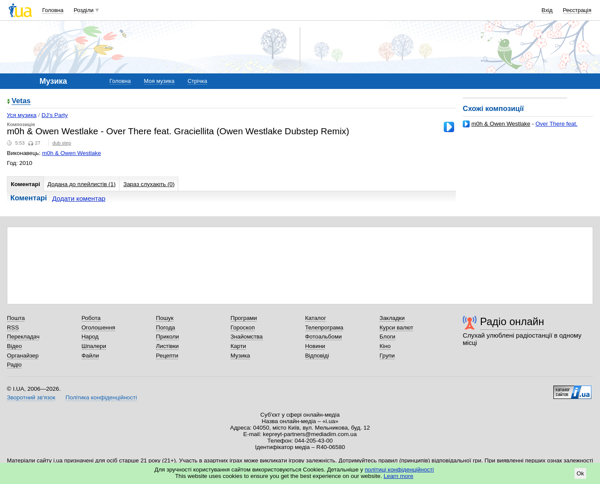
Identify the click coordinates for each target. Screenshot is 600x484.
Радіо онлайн (512, 321)
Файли (90, 355)
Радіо (14, 364)
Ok (580, 473)
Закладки (391, 318)
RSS (13, 327)
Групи (387, 355)
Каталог (315, 318)
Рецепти (167, 355)
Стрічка (197, 81)
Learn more (399, 476)
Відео (14, 346)
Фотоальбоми (323, 336)
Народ (90, 336)
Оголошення (98, 327)
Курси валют (396, 327)
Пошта (16, 318)
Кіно (385, 346)
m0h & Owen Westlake (500, 123)
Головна (52, 10)
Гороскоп (243, 327)
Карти (238, 346)
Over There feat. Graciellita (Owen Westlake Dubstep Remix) (520, 127)
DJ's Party (54, 115)
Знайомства (247, 336)
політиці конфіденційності (399, 469)
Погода (165, 327)
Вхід (547, 10)
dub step (61, 143)
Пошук (165, 318)
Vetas (21, 101)
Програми (244, 318)
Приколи (167, 336)
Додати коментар (78, 198)
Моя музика (159, 81)
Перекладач (23, 336)
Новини (315, 346)
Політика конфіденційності (101, 397)
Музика (240, 355)
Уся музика (22, 115)
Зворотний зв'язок (31, 397)
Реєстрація (577, 10)
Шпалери (94, 346)
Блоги (387, 336)
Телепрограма (324, 327)
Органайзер (22, 355)
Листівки (167, 346)
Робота (91, 318)
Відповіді (317, 355)
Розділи (84, 10)
